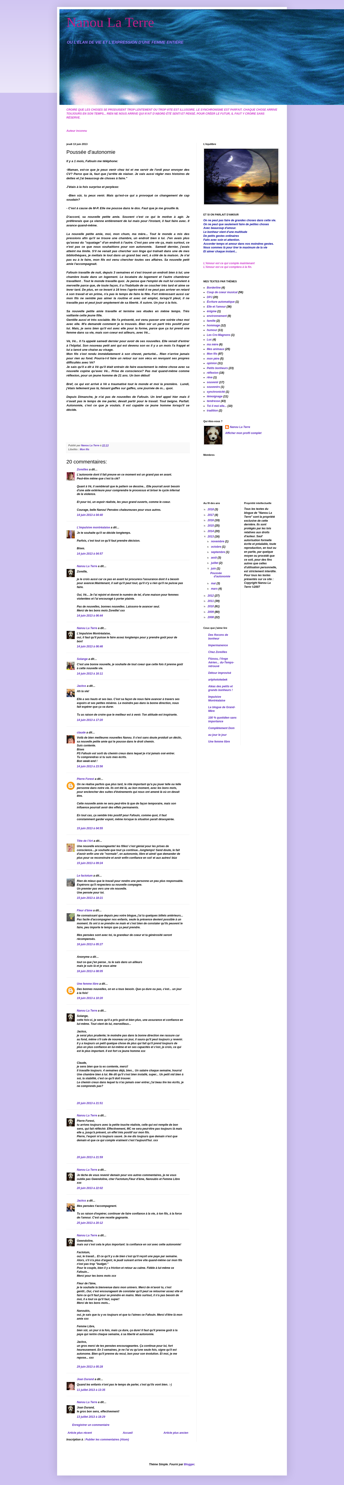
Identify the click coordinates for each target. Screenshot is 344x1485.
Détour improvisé (219, 673)
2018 (211, 509)
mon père (213, 358)
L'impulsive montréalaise (93, 527)
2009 (211, 612)
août (214, 557)
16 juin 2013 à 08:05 (90, 971)
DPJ (209, 297)
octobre (216, 546)
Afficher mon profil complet (243, 433)
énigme (212, 311)
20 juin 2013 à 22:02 (90, 1188)
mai (214, 583)
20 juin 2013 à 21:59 (90, 1157)
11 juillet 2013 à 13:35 (91, 1390)
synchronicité (216, 391)
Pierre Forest (85, 779)
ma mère (212, 344)
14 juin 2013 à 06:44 (90, 615)
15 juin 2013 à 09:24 (90, 863)
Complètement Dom (221, 728)
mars (214, 588)
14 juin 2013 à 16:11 (90, 673)
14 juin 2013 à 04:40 (90, 515)
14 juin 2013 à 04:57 (90, 553)
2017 (211, 515)
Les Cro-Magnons (218, 335)
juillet (215, 563)
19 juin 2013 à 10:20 (90, 998)
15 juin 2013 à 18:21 (90, 898)
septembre (218, 552)
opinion (212, 363)
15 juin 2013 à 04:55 (90, 828)
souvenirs (213, 387)
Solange (82, 659)
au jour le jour (217, 734)
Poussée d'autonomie (220, 575)
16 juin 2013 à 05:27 (90, 944)
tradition (212, 410)
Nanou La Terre (110, 22)
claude (81, 732)
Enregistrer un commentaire (90, 1425)
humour (212, 330)
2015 (211, 525)
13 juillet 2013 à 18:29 (91, 1416)
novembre (218, 541)
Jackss (81, 686)
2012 (211, 595)
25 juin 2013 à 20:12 (90, 1223)
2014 (211, 531)
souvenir (212, 382)
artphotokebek (217, 679)
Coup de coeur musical (222, 292)
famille (211, 320)
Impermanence (218, 645)
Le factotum (85, 875)
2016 (211, 520)
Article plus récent (80, 1432)
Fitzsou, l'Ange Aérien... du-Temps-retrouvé (221, 662)
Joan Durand (85, 1379)
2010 (211, 606)
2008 (211, 617)
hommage (213, 325)
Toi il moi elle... (217, 406)
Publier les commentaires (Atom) (107, 1439)
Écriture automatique (221, 301)
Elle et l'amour (216, 306)
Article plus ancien (175, 1432)
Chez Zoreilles (217, 652)
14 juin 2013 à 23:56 (90, 766)
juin (214, 568)
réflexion (212, 372)
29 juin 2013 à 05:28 (90, 1366)
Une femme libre (87, 983)
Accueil (128, 1432)
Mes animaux (215, 349)
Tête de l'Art (85, 840)
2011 (211, 601)
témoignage (214, 396)
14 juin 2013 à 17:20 (90, 720)
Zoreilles (82, 469)
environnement (217, 316)
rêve (210, 377)
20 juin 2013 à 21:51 (90, 1103)
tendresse (213, 401)
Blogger (189, 1464)
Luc (209, 339)
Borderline (214, 287)
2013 (211, 536)
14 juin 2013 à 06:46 (90, 646)
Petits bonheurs (217, 368)
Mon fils (84, 449)
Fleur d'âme (84, 910)
